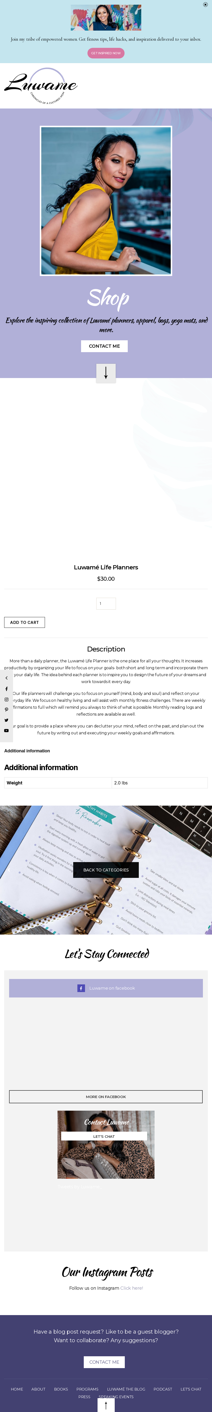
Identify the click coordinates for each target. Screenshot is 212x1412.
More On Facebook (106, 1074)
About (50, 1366)
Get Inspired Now (106, 53)
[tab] (27, 728)
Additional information (27, 728)
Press (98, 1374)
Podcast (180, 1366)
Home (28, 1366)
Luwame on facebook (106, 965)
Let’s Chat (72, 1374)
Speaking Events (132, 1374)
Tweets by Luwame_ (79, 1164)
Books (73, 1366)
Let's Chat (104, 1113)
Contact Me (104, 346)
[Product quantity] (106, 581)
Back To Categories (106, 847)
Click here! (131, 1265)
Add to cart (24, 599)
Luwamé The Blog (142, 1366)
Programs (101, 1366)
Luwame (93, 1398)
